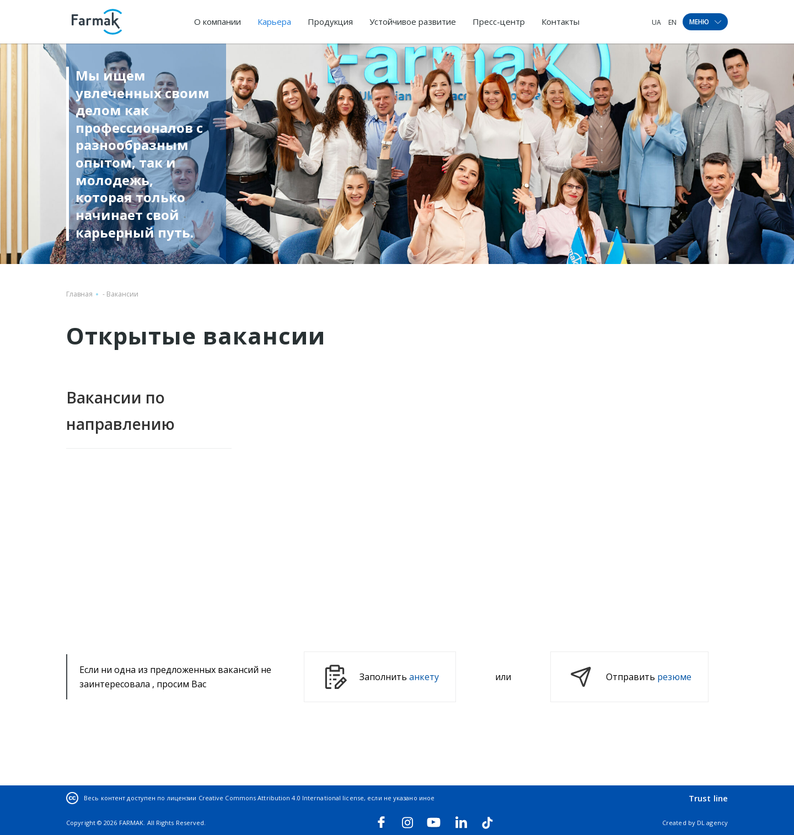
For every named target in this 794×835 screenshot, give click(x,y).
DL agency (712, 822)
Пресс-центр (499, 21)
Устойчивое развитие (412, 21)
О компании (217, 21)
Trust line (708, 798)
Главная (79, 294)
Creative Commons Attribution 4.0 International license (281, 798)
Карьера (274, 21)
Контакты (560, 21)
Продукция (330, 21)
